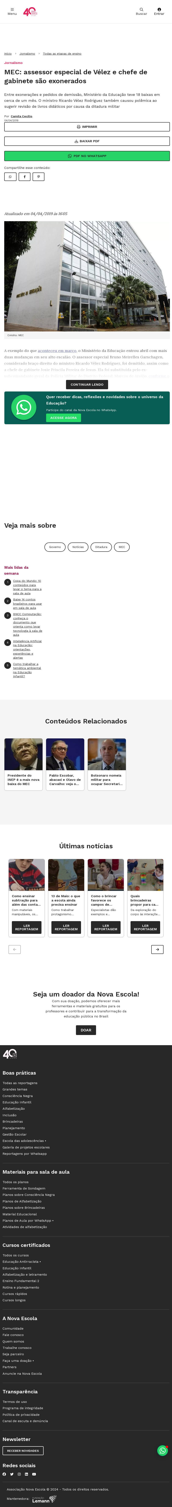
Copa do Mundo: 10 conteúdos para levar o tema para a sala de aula (22, 587)
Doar (86, 1030)
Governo (55, 547)
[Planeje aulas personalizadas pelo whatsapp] (162, 1450)
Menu (12, 12)
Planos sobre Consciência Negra (29, 1195)
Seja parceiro (13, 1354)
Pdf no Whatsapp (87, 156)
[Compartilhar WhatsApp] (10, 177)
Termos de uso (15, 1402)
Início (8, 53)
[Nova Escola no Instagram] (19, 1474)
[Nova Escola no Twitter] (12, 1474)
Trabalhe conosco (17, 1348)
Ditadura (101, 547)
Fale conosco (13, 1335)
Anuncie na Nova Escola (22, 1374)
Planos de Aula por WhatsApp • (28, 1221)
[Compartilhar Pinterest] (38, 177)
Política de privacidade (21, 1415)
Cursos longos (14, 1300)
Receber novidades (23, 1450)
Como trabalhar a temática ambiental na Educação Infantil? (22, 670)
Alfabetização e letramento (25, 1274)
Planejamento (14, 1128)
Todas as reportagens (20, 1083)
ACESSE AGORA (63, 418)
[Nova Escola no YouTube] (34, 1474)
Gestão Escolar (15, 1134)
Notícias (78, 547)
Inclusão (10, 1115)
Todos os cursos (16, 1255)
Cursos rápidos (15, 1294)
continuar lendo (87, 384)
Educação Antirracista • (22, 1262)
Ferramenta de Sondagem (24, 1188)
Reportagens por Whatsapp (25, 1154)
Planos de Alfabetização (22, 1201)
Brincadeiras (13, 1121)
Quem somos (13, 1341)
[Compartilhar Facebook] (24, 177)
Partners (10, 1367)
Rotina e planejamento (21, 1287)
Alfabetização (14, 1109)
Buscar (141, 12)
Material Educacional (20, 1214)
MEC (122, 547)
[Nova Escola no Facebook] (4, 1474)
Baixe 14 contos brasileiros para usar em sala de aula (23, 603)
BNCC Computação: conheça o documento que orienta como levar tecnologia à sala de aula (23, 624)
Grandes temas (15, 1089)
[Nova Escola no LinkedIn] (26, 1474)
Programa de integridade (23, 1408)
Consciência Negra (18, 1096)
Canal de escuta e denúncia (25, 1421)
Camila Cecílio (21, 116)
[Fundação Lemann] (44, 1499)
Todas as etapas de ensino (62, 53)
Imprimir (87, 127)
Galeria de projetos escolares (26, 1147)
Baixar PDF (87, 141)
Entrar (159, 12)
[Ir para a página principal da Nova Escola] (30, 12)
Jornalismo (27, 53)
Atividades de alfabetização (25, 1227)
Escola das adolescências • (24, 1141)
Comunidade (13, 1328)
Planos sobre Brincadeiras (24, 1208)
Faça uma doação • (18, 1361)
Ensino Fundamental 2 (21, 1281)
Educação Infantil (17, 1102)
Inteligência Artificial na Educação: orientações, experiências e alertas (23, 649)
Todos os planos (16, 1182)
